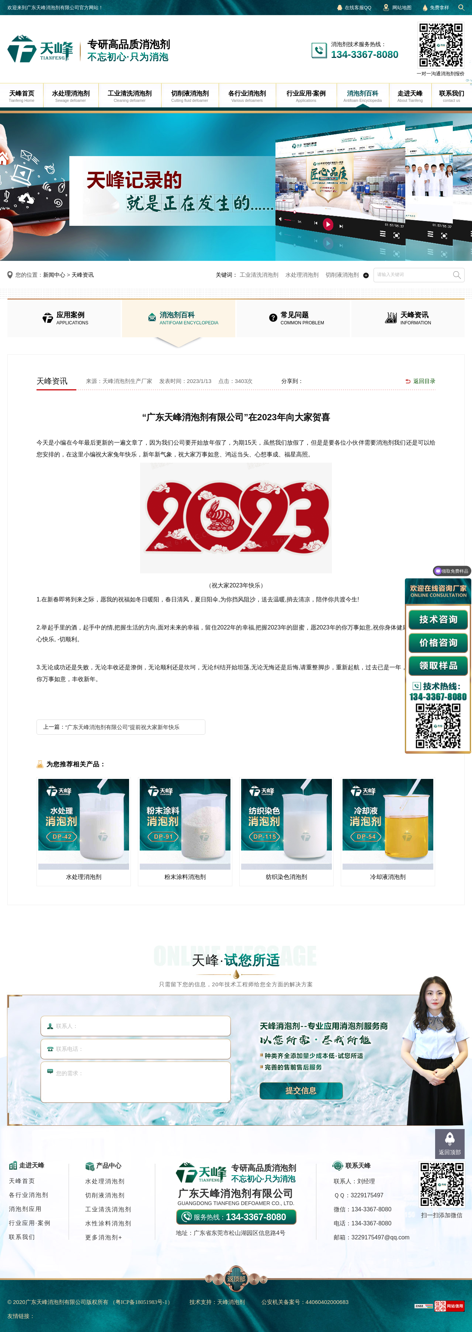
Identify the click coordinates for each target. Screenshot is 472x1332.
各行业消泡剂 (29, 1195)
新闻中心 (54, 275)
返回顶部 (450, 1152)
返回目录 (424, 381)
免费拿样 (439, 7)
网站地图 (402, 7)
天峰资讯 (83, 275)
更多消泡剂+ (103, 1237)
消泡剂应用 (25, 1209)
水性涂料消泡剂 (108, 1223)
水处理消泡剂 (302, 275)
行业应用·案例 (30, 1223)
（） (141, 1302)
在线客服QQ (358, 7)
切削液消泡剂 (342, 275)
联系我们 (22, 1237)
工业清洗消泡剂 (259, 275)
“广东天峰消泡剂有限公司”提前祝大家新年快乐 (122, 727)
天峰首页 (22, 1181)
